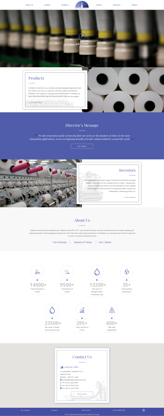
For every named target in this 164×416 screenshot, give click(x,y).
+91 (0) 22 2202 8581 (70, 383)
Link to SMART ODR (119, 410)
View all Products (36, 102)
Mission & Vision (83, 242)
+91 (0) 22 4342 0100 (70, 385)
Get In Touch (86, 410)
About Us (29, 5)
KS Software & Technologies (92, 414)
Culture (99, 5)
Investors (116, 5)
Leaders (47, 5)
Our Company (25, 410)
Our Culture (105, 242)
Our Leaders (82, 146)
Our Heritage (60, 242)
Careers (134, 5)
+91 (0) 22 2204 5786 (70, 388)
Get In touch (82, 394)
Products (65, 5)
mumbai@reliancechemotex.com (74, 380)
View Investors (131, 197)
